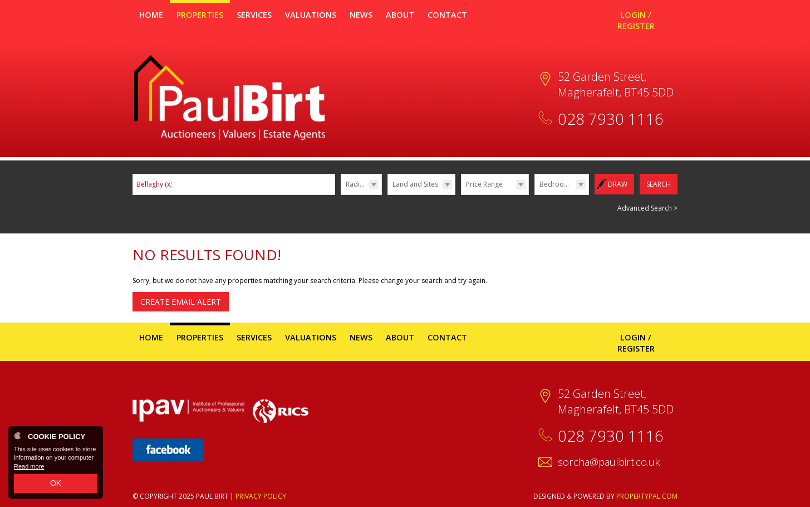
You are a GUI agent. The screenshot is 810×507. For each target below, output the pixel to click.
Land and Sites (415, 184)
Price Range (484, 184)
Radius (356, 184)
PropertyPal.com (647, 496)
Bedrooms (556, 184)
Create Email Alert (180, 301)
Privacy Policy (260, 496)
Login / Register (636, 20)
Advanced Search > (647, 208)
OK (55, 483)
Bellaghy (154, 184)
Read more (29, 466)
